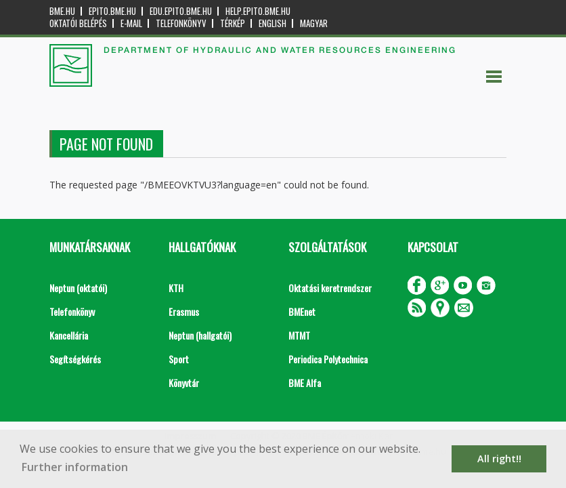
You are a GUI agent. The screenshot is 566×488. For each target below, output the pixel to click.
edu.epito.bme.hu (181, 11)
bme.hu (62, 11)
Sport (179, 359)
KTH (176, 288)
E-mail (131, 23)
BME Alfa (304, 382)
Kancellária (68, 335)
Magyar (314, 23)
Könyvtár (184, 382)
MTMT (299, 335)
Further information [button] (75, 467)
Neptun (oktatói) (78, 288)
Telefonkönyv (181, 23)
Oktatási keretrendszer (330, 288)
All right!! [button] (499, 458)
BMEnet (301, 311)
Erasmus (184, 311)
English (272, 23)
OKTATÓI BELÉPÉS (78, 23)
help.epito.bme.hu (257, 11)
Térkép (232, 23)
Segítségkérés (75, 359)
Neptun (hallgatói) (200, 335)
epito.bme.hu (112, 11)
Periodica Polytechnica (328, 359)
